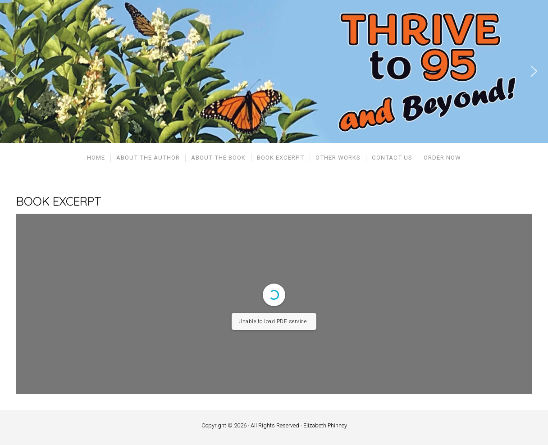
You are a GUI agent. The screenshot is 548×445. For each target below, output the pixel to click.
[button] (14, 71)
